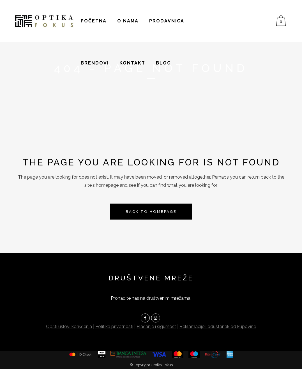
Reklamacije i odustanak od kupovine (217, 326)
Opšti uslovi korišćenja (69, 326)
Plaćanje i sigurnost (156, 326)
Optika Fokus (162, 365)
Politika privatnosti (114, 326)
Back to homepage (151, 211)
